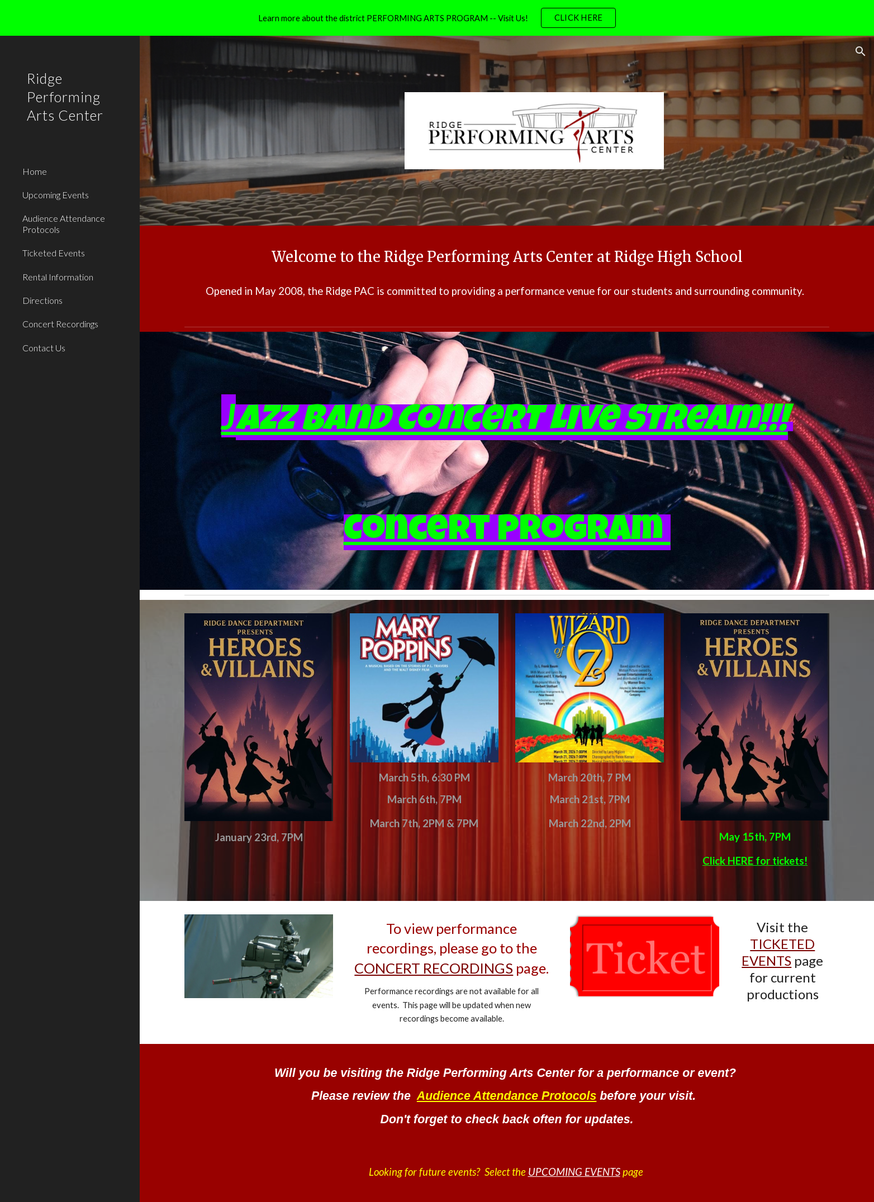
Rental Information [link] (57, 276)
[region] (437, 18)
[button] (860, 51)
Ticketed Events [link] (53, 252)
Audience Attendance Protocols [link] (63, 223)
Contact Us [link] (43, 347)
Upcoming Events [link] (55, 194)
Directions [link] (42, 300)
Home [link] (34, 171)
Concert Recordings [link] (60, 323)
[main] (506, 257)
